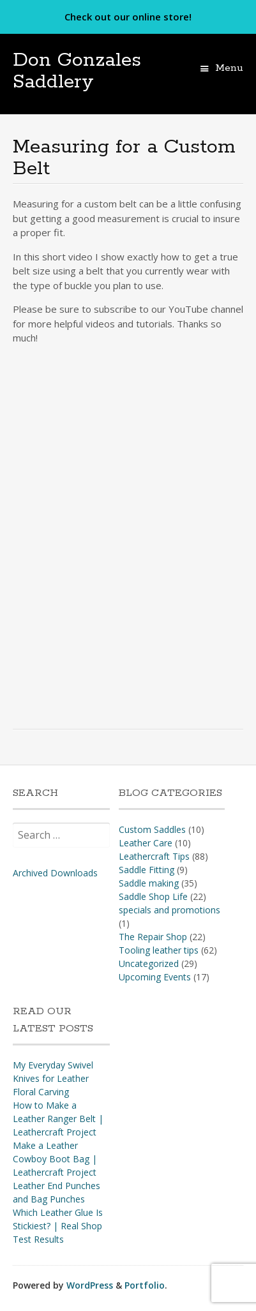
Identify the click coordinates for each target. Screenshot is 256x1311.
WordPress (89, 1285)
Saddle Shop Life (153, 896)
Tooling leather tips (159, 950)
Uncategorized (149, 963)
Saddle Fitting (146, 870)
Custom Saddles (152, 829)
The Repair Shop (153, 937)
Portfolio (144, 1285)
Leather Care (145, 843)
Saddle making (149, 883)
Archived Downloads (55, 873)
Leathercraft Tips (154, 856)
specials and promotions (169, 910)
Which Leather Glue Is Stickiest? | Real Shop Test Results (58, 1225)
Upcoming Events (155, 977)
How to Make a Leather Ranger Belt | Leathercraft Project (58, 1118)
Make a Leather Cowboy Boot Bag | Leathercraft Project (55, 1158)
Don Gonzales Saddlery (77, 71)
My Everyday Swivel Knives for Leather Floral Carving (53, 1078)
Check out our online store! (128, 16)
